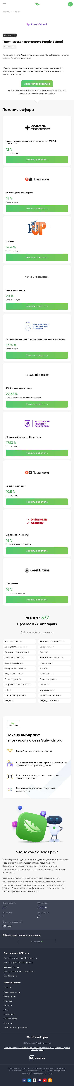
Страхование (47, 690)
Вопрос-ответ (10, 1019)
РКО (8, 690)
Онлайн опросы (48, 679)
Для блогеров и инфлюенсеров (18, 963)
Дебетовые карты (14, 658)
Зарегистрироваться (37, 83)
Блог (6, 1010)
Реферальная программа (15, 1028)
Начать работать (37, 159)
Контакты (8, 1023)
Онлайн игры (47, 674)
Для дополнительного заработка (19, 971)
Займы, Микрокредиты (51, 658)
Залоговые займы (14, 663)
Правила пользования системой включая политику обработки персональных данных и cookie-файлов (37, 1049)
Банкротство (47, 647)
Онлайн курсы (9, 47)
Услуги (9, 701)
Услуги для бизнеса (49, 701)
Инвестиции (46, 663)
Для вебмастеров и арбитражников (20, 958)
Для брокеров (10, 976)
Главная (6, 12)
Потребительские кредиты (18, 685)
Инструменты (10, 996)
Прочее (44, 685)
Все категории (13, 642)
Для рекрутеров (11, 967)
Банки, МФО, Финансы (16, 647)
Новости (8, 1005)
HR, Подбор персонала (52, 642)
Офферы (16, 12)
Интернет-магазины (15, 669)
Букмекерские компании (17, 652)
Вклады (44, 652)
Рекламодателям (12, 992)
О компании (9, 1014)
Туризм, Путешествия (50, 695)
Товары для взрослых (15, 695)
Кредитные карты (14, 674)
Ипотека (44, 669)
